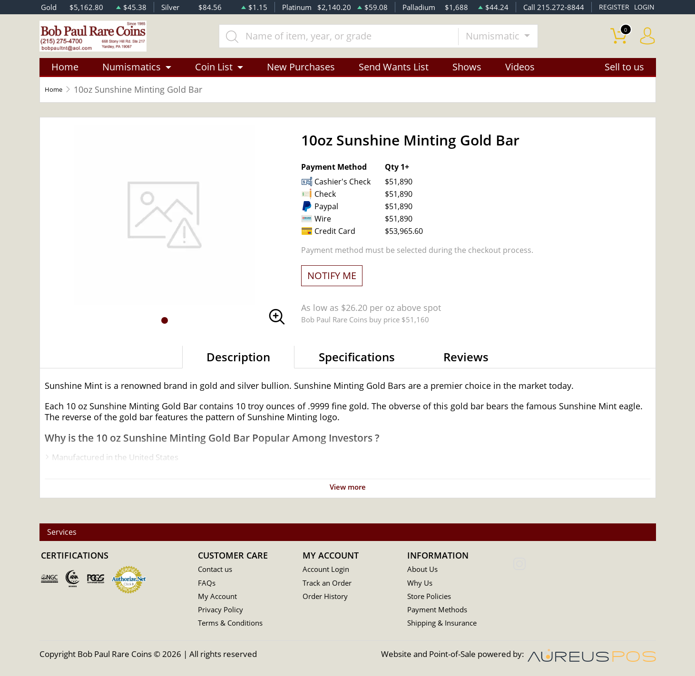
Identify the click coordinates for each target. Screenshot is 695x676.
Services (69, 532)
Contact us (217, 570)
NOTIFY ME (331, 286)
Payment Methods (441, 611)
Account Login (328, 570)
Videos (520, 77)
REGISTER (612, 7)
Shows (466, 77)
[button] (164, 331)
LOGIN (644, 7)
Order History (328, 597)
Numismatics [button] (131, 77)
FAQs (207, 584)
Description (238, 367)
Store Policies (432, 597)
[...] (357, 41)
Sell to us (624, 77)
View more (348, 497)
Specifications (357, 367)
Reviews (466, 367)
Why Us (421, 584)
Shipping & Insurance (446, 625)
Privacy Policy (223, 611)
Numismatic (511, 41)
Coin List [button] (214, 77)
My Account (219, 597)
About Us (424, 570)
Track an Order (330, 584)
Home (64, 77)
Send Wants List (394, 77)
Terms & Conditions (234, 625)
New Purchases (301, 77)
